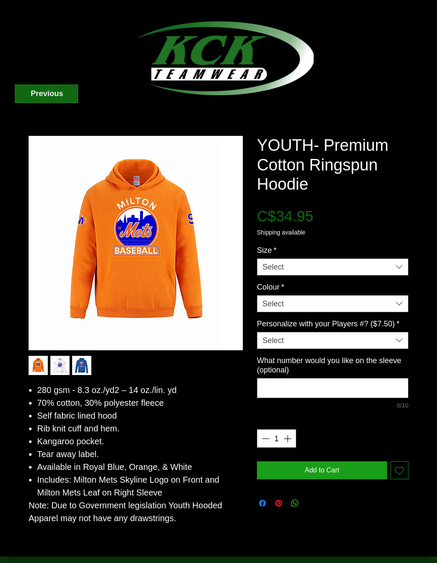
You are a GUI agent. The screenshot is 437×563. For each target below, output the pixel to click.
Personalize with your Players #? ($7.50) (328, 324)
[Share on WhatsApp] (295, 503)
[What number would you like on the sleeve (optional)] (332, 388)
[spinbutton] (276, 438)
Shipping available (281, 232)
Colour (270, 287)
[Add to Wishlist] (399, 470)
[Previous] (46, 94)
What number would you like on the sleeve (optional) (329, 365)
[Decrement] (264, 438)
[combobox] (332, 267)
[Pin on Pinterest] (279, 503)
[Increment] (288, 438)
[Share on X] (311, 503)
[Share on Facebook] (262, 503)
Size (267, 250)
